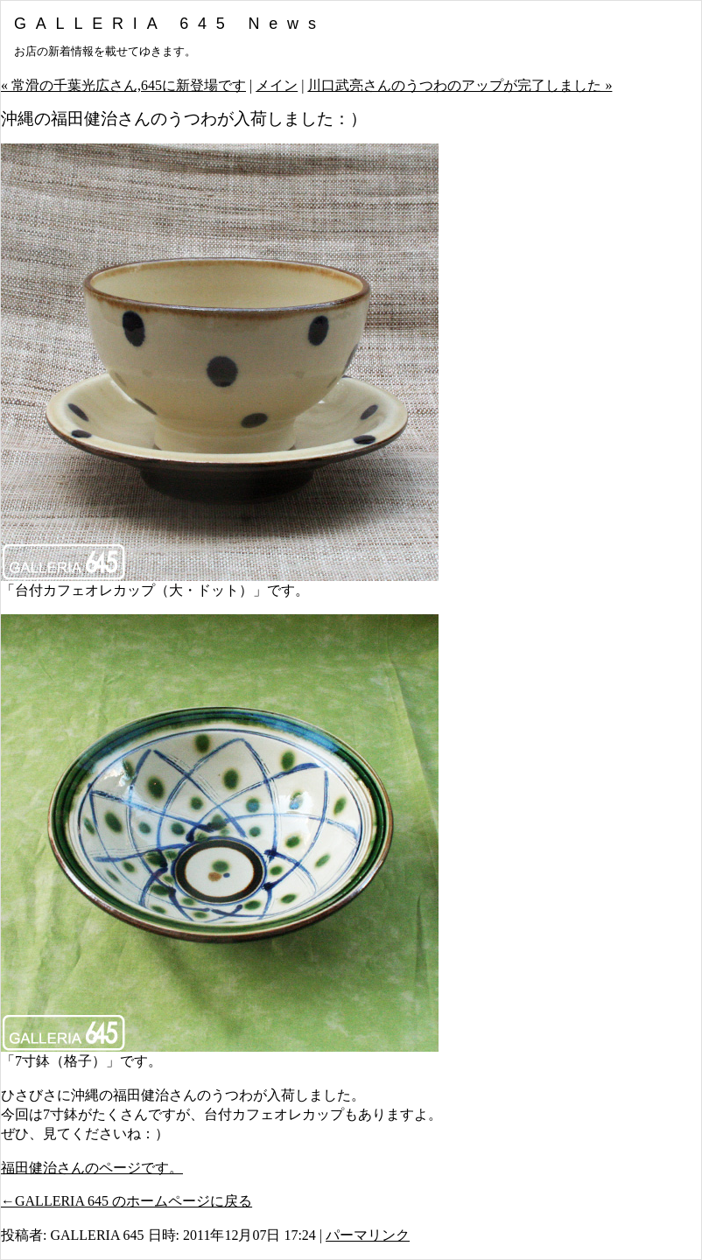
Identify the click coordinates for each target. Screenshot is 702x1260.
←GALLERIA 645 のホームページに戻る (126, 1201)
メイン (277, 85)
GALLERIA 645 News (170, 23)
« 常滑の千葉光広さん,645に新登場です (123, 85)
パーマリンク (368, 1235)
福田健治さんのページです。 (92, 1167)
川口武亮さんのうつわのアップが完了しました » (459, 85)
